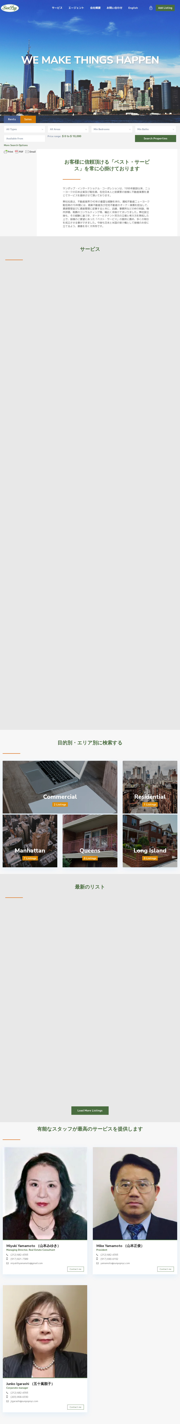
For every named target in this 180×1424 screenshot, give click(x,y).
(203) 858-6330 (19, 1397)
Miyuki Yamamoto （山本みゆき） (33, 1245)
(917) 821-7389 (19, 1259)
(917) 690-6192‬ (109, 1259)
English (133, 8)
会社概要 (95, 8)
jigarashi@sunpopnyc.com (24, 1401)
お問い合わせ (114, 8)
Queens (89, 851)
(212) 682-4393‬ (19, 1254)
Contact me (75, 1269)
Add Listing (165, 7)
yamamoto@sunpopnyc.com (115, 1263)
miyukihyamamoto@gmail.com (27, 1263)
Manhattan (30, 851)
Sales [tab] (28, 119)
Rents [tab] (12, 119)
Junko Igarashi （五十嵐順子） (30, 1383)
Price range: (55, 136)
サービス (57, 8)
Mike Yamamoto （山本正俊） (120, 1245)
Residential (150, 797)
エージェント (76, 8)
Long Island (150, 851)
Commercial (60, 797)
